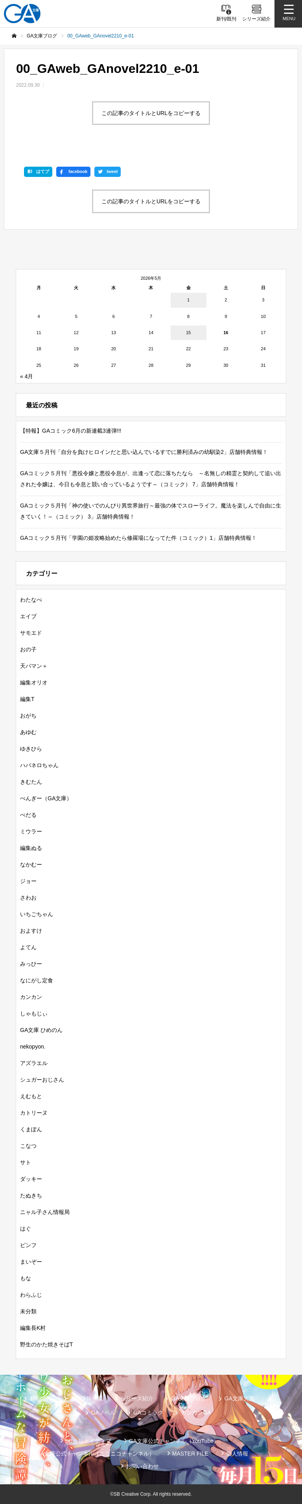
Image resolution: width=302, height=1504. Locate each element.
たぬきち (31, 1195)
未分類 (28, 1311)
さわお (28, 897)
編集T (27, 699)
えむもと (31, 1096)
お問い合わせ (142, 1466)
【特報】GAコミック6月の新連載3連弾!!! (70, 431)
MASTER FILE (190, 1453)
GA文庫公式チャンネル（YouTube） (174, 1441)
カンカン (31, 997)
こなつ (28, 1146)
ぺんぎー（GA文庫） (46, 798)
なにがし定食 (36, 980)
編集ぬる (31, 848)
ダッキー (31, 1179)
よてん (28, 947)
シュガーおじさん (42, 1079)
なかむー (31, 864)
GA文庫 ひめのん (41, 1030)
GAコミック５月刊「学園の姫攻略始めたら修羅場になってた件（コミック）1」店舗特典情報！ (138, 538)
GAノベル (103, 1412)
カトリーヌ (34, 1113)
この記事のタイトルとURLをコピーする (151, 113)
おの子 (28, 649)
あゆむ (28, 732)
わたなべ (31, 600)
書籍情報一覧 (86, 1398)
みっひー (31, 964)
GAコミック (148, 1412)
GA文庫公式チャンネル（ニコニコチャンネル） (95, 1453)
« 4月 (26, 376)
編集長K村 (33, 1328)
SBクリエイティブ (88, 1441)
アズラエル (34, 1063)
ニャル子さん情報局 (45, 1212)
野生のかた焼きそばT (46, 1344)
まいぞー (31, 1262)
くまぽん (31, 1129)
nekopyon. (33, 1046)
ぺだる (28, 815)
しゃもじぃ (34, 1013)
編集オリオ (34, 682)
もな (25, 1278)
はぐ (25, 1228)
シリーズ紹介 (136, 1398)
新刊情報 (41, 1398)
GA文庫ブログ (188, 1398)
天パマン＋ (34, 666)
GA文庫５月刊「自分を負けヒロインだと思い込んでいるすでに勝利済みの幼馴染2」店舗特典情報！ (144, 452)
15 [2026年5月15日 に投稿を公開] (188, 332)
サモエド (31, 633)
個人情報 (237, 1453)
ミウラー (31, 831)
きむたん (31, 782)
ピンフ (28, 1245)
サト (25, 1162)
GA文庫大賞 (239, 1398)
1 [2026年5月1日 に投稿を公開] (188, 299)
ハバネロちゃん (39, 765)
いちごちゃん (36, 914)
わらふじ (31, 1295)
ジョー (28, 881)
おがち (28, 715)
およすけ (31, 931)
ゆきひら (31, 748)
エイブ (28, 616)
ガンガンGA (196, 1412)
